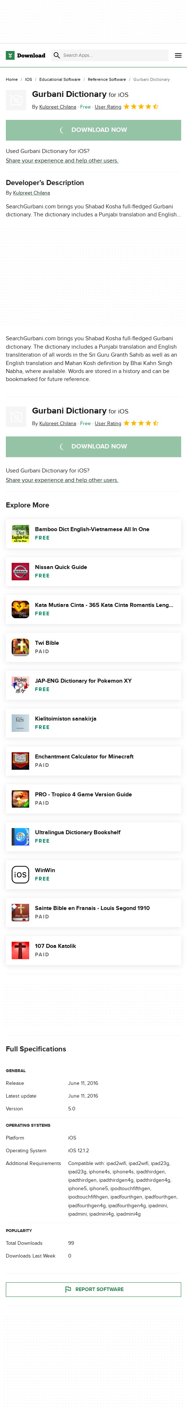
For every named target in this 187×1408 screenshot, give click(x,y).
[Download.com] (25, 55)
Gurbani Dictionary (80, 94)
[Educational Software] (60, 79)
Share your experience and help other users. (62, 160)
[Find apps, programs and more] (109, 55)
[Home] (12, 79)
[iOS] (28, 79)
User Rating (127, 106)
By (54, 107)
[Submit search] (57, 55)
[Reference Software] (107, 79)
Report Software (94, 1289)
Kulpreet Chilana (31, 193)
